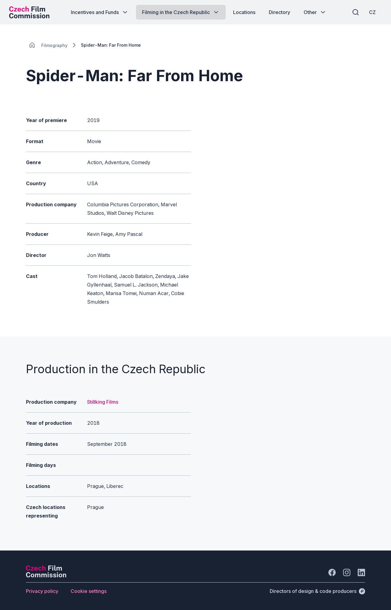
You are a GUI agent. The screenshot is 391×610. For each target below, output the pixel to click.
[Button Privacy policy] (42, 591)
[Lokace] (54, 45)
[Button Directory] (279, 12)
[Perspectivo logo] (46, 575)
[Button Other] (315, 12)
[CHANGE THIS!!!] (32, 45)
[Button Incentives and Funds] (100, 12)
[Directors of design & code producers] (317, 591)
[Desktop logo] (29, 12)
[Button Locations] (244, 12)
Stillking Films (102, 402)
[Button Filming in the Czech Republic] (181, 12)
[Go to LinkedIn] (361, 572)
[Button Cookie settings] (89, 591)
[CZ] (372, 12)
